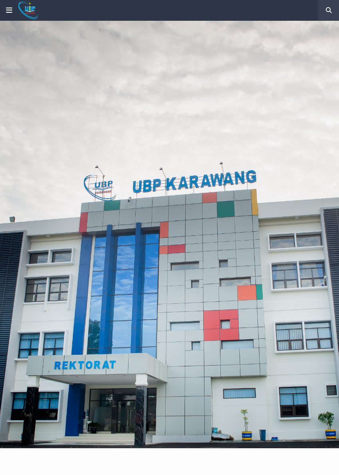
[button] (9, 10)
